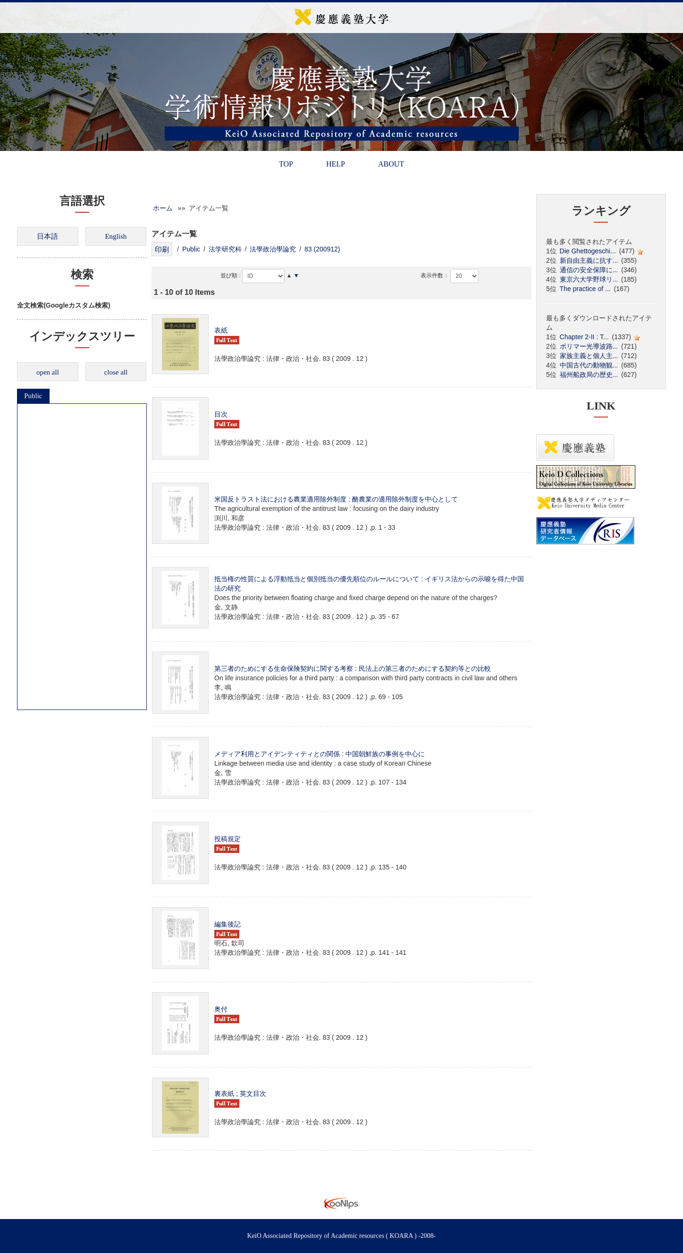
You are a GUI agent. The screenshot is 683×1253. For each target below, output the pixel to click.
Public (33, 396)
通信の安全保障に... (589, 270)
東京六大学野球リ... (589, 279)
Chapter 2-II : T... (584, 337)
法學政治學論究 (273, 249)
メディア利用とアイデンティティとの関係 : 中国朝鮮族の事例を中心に (319, 754)
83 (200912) (322, 249)
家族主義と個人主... (589, 355)
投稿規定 (227, 839)
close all (116, 372)
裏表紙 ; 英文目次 (240, 1093)
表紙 (221, 330)
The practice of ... (585, 288)
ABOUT (391, 164)
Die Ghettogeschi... (588, 251)
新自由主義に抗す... (589, 260)
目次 (221, 414)
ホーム (163, 208)
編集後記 (227, 924)
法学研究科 (225, 249)
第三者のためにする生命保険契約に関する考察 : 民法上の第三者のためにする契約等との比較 (352, 668)
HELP (335, 164)
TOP (286, 164)
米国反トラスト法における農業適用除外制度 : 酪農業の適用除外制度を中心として (336, 499)
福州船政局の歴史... (589, 374)
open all (47, 372)
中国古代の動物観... (589, 365)
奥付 (221, 1009)
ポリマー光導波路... (589, 346)
